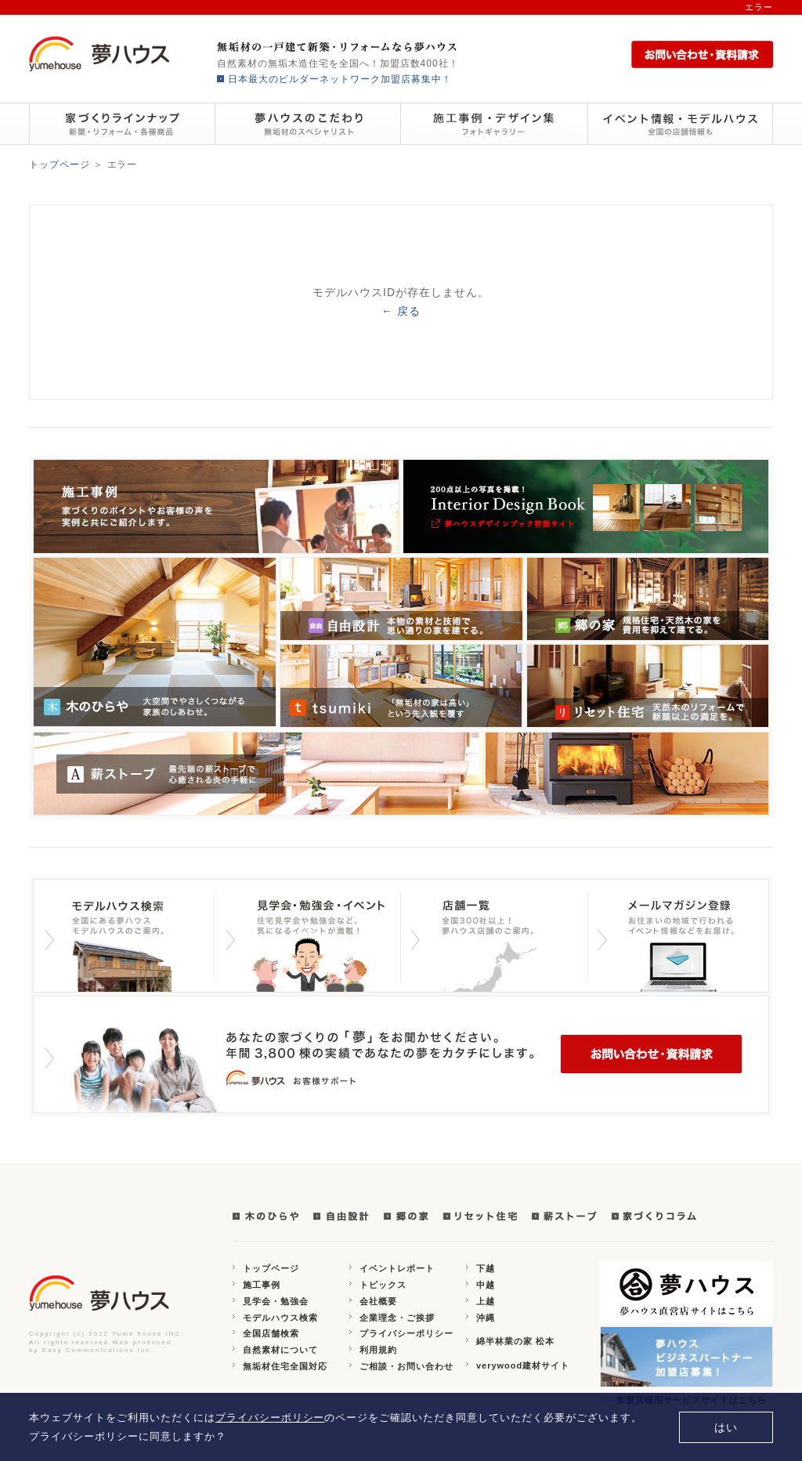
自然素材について (280, 1349)
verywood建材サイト (522, 1365)
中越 (485, 1284)
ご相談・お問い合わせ (406, 1366)
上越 (485, 1301)
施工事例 (261, 1284)
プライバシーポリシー (406, 1333)
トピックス (382, 1284)
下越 (485, 1268)
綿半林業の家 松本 (515, 1341)
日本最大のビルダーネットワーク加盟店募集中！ (340, 79)
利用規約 (378, 1349)
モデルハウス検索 (280, 1317)
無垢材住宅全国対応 (285, 1366)
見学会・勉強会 (276, 1301)
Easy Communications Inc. (98, 1350)
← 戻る (401, 311)
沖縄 (485, 1317)
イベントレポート (397, 1268)
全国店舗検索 (271, 1333)
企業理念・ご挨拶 (397, 1317)
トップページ (59, 164)
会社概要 (378, 1301)
